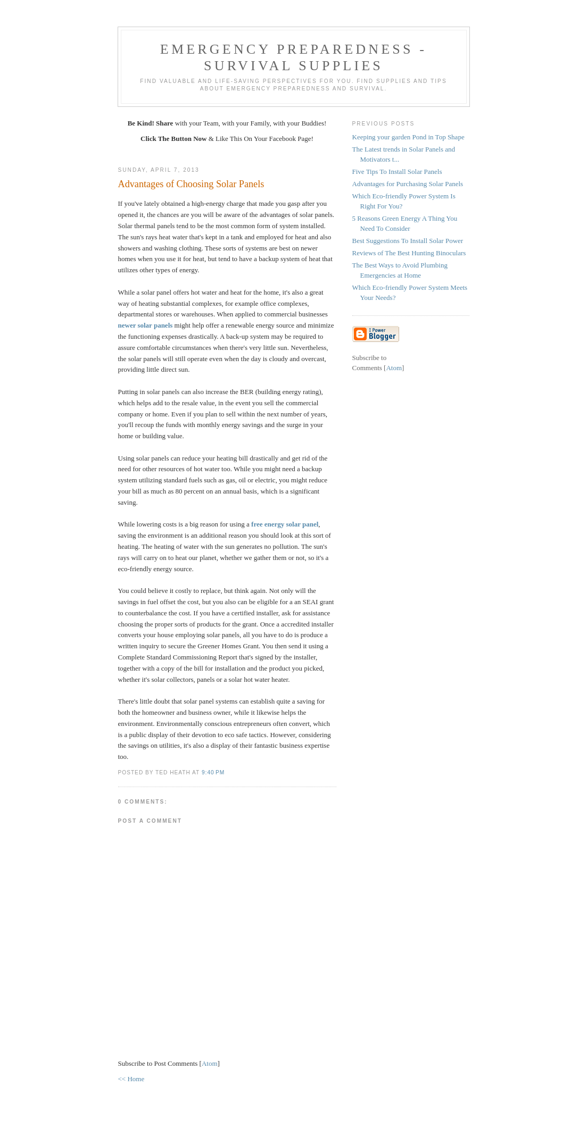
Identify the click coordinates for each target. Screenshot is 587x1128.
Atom (210, 1063)
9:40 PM (213, 772)
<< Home (131, 1079)
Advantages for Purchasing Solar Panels (408, 184)
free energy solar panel (284, 524)
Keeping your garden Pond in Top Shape (408, 137)
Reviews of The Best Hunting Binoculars (409, 253)
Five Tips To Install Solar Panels (397, 172)
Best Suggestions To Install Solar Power (408, 241)
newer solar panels (145, 325)
